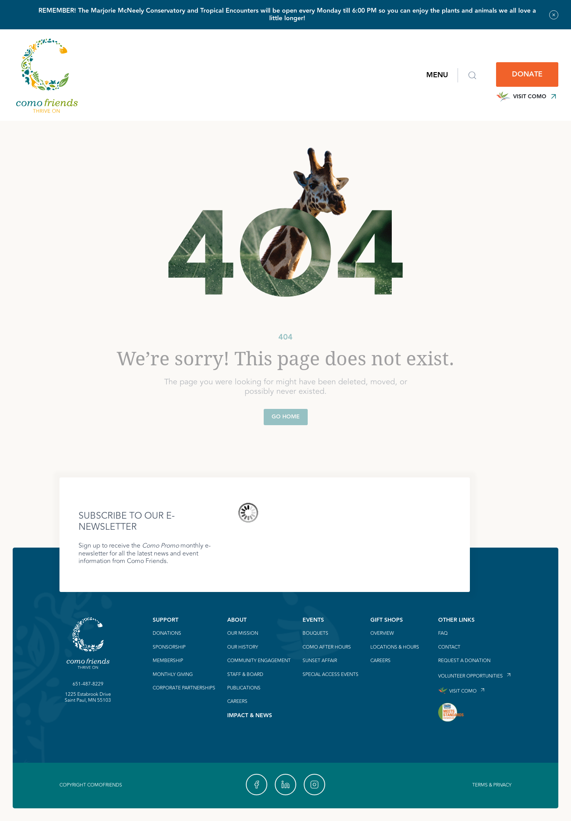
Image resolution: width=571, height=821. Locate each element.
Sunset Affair (320, 661)
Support (165, 620)
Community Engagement (259, 661)
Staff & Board (245, 675)
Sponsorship (169, 647)
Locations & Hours (394, 647)
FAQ (443, 633)
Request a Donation (464, 661)
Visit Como (527, 97)
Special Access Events (330, 675)
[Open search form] (472, 75)
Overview (382, 633)
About (237, 620)
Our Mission (242, 633)
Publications (244, 688)
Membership (168, 661)
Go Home (286, 416)
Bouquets (315, 633)
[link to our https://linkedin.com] (285, 784)
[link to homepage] (47, 75)
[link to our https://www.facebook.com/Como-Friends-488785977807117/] (256, 784)
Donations (167, 633)
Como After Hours (327, 647)
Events (313, 620)
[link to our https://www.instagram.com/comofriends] (314, 784)
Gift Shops (386, 620)
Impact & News (249, 715)
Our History (242, 647)
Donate (527, 74)
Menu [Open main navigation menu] (437, 75)
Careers (237, 702)
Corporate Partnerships (184, 688)
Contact (449, 647)
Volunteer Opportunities (470, 675)
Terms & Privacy (492, 785)
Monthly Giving (173, 675)
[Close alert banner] (553, 14)
